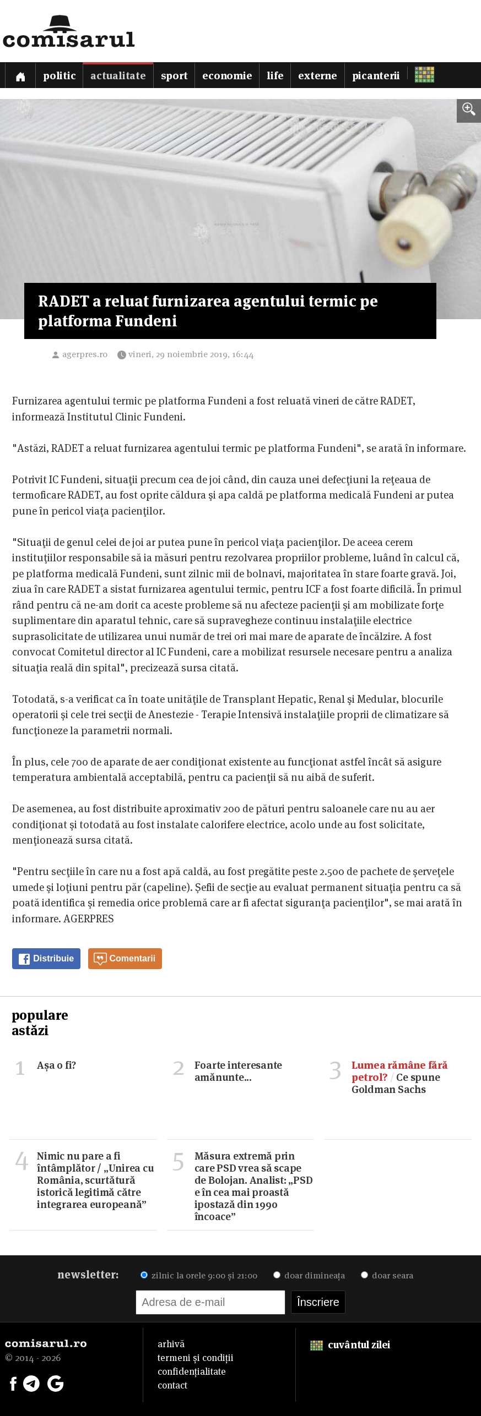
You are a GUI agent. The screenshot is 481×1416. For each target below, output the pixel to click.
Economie (227, 75)
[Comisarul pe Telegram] (31, 1382)
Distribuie (46, 959)
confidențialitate (192, 1371)
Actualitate (117, 75)
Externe (317, 75)
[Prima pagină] (20, 75)
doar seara (387, 1275)
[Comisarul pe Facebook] (13, 1382)
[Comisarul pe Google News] (55, 1382)
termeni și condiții (196, 1357)
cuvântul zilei (350, 1345)
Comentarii (124, 959)
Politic (59, 75)
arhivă (171, 1343)
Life (275, 75)
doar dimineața (309, 1275)
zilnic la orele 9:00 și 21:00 (198, 1275)
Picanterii (376, 75)
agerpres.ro (84, 354)
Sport (174, 75)
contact (172, 1385)
